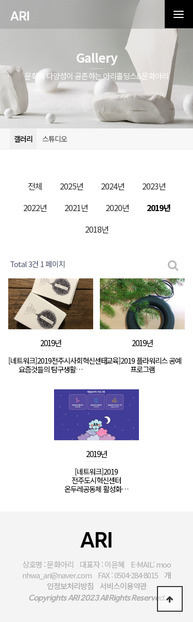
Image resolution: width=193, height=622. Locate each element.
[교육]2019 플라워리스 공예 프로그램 (142, 365)
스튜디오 (54, 139)
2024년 (113, 186)
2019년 (158, 207)
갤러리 (23, 139)
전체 (35, 186)
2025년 (71, 186)
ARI (19, 16)
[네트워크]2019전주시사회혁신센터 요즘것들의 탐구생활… (50, 365)
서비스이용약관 (123, 585)
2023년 (154, 186)
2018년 (97, 229)
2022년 (35, 207)
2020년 (117, 207)
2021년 (76, 207)
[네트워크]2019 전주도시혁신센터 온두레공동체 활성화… (96, 480)
